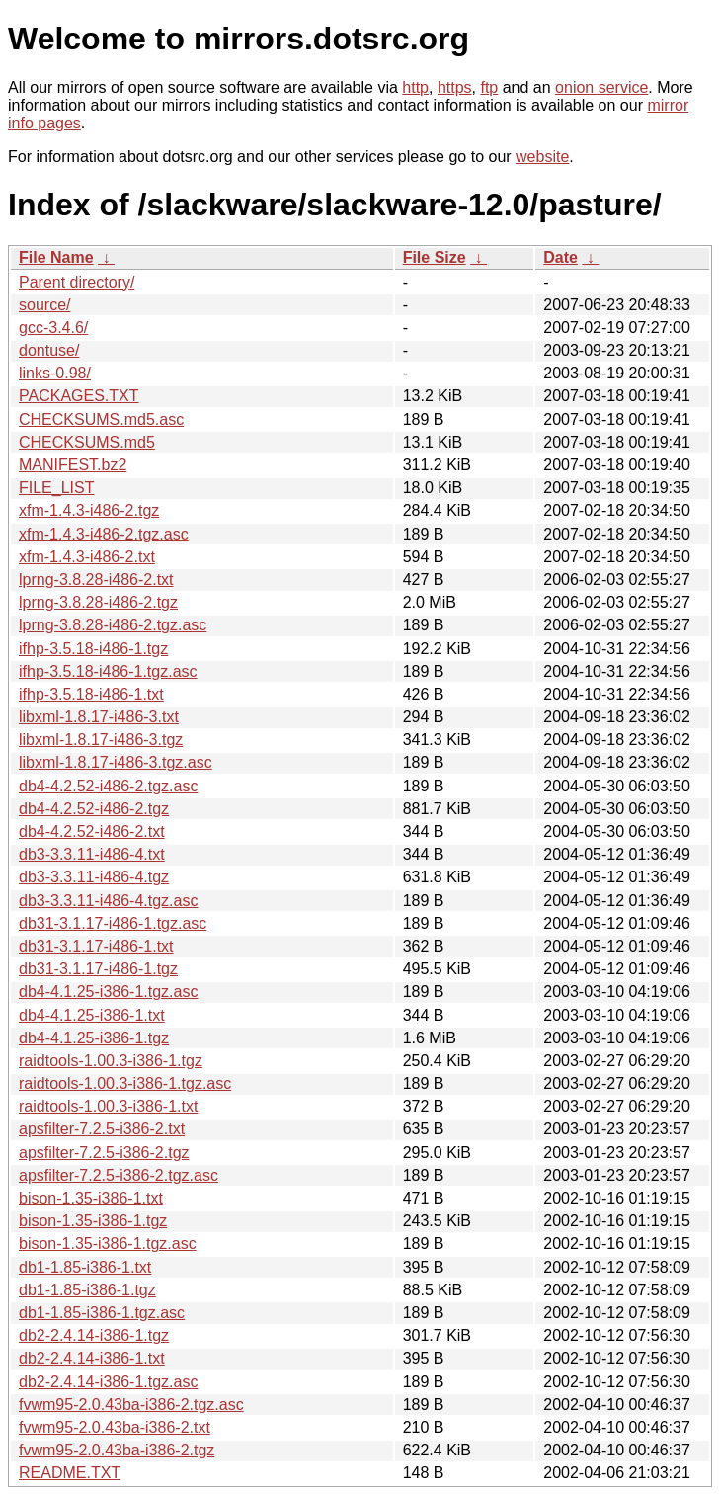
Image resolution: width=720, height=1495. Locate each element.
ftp (489, 87)
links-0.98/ (55, 373)
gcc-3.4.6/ (53, 327)
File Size (434, 257)
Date (560, 257)
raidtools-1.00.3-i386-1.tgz (110, 1060)
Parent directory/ (76, 282)
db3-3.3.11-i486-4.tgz (94, 877)
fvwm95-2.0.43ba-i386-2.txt (114, 1427)
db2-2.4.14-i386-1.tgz (94, 1335)
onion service (601, 87)
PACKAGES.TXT (79, 395)
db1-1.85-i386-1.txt (85, 1267)
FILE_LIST (56, 487)
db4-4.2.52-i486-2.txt (92, 831)
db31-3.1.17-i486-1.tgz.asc (112, 923)
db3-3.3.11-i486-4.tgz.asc (108, 900)
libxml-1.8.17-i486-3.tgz (101, 739)
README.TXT (69, 1472)
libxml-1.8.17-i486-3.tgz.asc (115, 762)
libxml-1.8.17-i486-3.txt (99, 716)
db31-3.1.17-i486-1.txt (96, 946)
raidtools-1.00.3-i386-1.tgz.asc (125, 1083)
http (415, 87)
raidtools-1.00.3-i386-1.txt (108, 1106)
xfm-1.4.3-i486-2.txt (87, 556)
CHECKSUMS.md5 (87, 442)
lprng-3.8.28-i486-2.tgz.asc (112, 625)
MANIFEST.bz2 (72, 465)
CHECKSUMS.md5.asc (101, 419)
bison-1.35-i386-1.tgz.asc (108, 1243)
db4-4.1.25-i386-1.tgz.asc (108, 991)
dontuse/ (49, 350)
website (542, 156)
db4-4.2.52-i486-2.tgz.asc (108, 786)
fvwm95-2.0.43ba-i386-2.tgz (116, 1450)
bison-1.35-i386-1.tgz (93, 1220)
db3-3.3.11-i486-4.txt (92, 854)
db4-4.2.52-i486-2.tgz (94, 808)
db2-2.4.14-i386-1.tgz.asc (108, 1381)
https (455, 87)
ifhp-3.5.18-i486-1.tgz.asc (108, 671)
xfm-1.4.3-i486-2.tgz (89, 510)
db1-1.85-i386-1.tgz (87, 1290)
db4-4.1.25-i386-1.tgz (94, 1038)
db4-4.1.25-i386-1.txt (92, 1015)
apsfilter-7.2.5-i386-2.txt (102, 1129)
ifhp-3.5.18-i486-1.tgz (93, 648)
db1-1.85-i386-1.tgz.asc (102, 1312)
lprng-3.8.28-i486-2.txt (96, 579)
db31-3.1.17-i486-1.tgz (98, 968)
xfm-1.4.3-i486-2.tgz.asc (104, 534)
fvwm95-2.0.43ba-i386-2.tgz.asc (131, 1404)
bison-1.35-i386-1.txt (91, 1198)
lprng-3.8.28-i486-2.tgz (98, 602)
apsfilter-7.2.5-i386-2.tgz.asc (118, 1175)
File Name (56, 257)
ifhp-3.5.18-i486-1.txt (91, 694)
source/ (44, 304)
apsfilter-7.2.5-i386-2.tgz (104, 1152)
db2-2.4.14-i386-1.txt (92, 1358)
